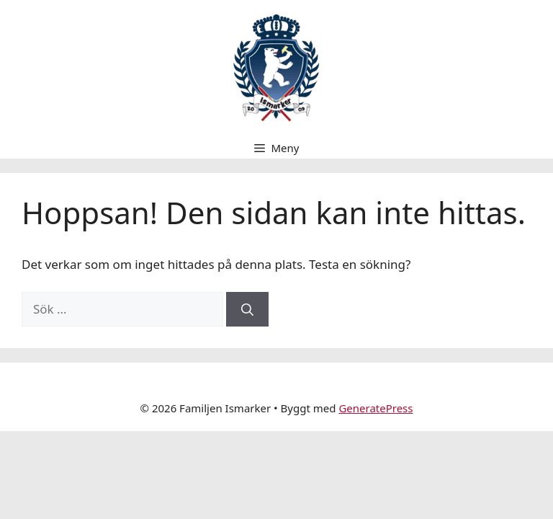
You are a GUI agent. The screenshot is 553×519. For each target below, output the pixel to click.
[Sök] (247, 309)
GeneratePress (375, 408)
